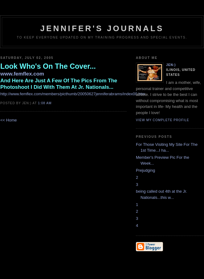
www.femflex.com (22, 74)
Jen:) (171, 65)
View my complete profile (162, 120)
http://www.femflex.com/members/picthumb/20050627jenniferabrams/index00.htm (72, 94)
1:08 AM (44, 103)
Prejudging (145, 170)
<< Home (8, 120)
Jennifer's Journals (102, 28)
